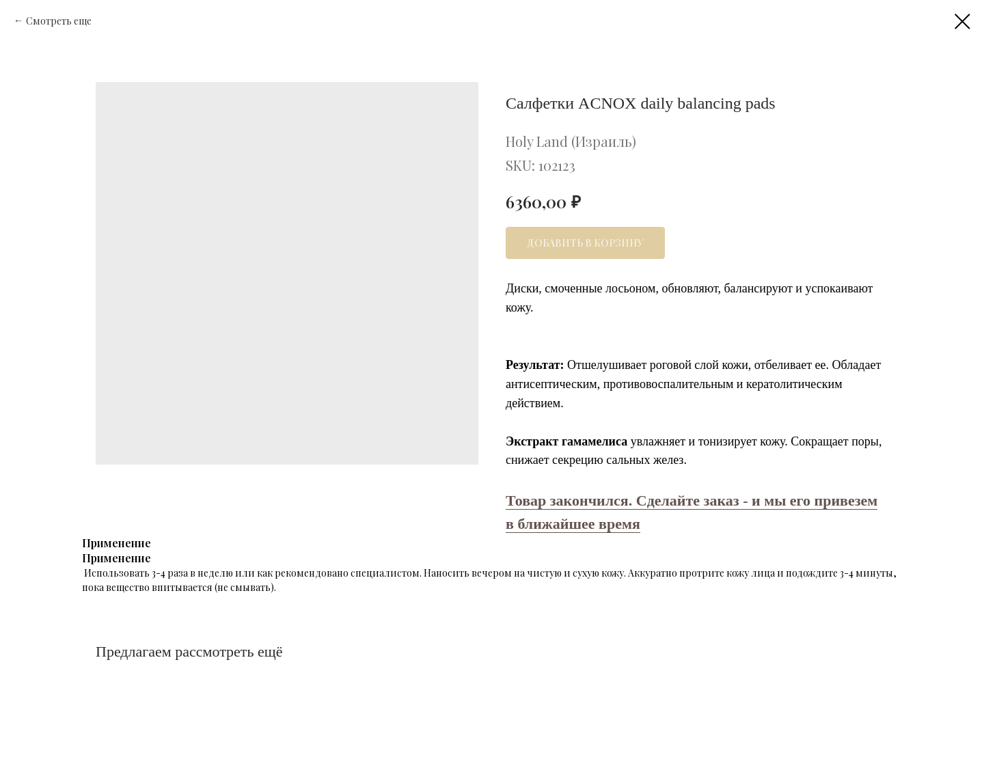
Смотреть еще (59, 20)
